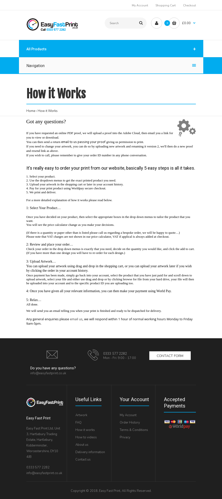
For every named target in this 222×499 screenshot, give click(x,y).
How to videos (86, 437)
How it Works (48, 111)
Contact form (170, 356)
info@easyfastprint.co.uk (48, 373)
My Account (140, 5)
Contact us (83, 459)
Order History (130, 422)
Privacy (125, 437)
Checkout (189, 5)
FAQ (78, 422)
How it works (85, 430)
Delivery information (90, 452)
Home (30, 111)
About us (81, 445)
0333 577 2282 (115, 353)
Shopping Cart (165, 5)
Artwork (81, 415)
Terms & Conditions (134, 430)
